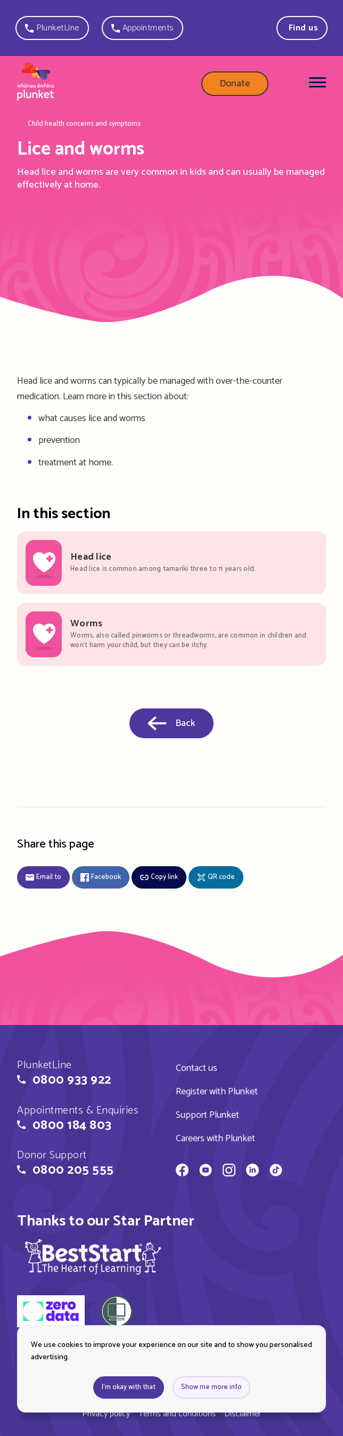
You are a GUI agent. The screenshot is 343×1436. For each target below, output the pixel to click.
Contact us (196, 1068)
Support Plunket (207, 1115)
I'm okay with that (129, 1387)
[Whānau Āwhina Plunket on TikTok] (276, 1172)
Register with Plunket (217, 1092)
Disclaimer (242, 1414)
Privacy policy (106, 1414)
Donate (234, 84)
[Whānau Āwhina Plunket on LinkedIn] (252, 1172)
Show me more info (211, 1387)
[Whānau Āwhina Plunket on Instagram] (229, 1172)
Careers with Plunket (215, 1139)
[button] (52, 28)
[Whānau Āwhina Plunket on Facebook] (182, 1172)
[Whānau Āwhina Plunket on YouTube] (205, 1172)
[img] (93, 1256)
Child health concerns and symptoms (84, 124)
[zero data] (51, 1312)
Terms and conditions (177, 1414)
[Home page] (35, 83)
